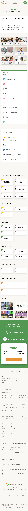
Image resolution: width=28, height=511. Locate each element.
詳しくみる (14, 359)
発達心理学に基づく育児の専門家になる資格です (7, 182)
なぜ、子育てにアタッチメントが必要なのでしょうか (20, 182)
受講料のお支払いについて (7, 233)
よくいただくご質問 (19, 251)
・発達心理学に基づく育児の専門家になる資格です (13, 441)
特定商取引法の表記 (9, 507)
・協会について (5, 376)
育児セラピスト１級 (19, 416)
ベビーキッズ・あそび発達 (20, 395)
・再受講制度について (7, 433)
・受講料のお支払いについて (8, 428)
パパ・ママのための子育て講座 (20, 270)
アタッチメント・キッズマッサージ (20, 393)
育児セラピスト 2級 (6, 389)
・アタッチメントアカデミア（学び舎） (11, 452)
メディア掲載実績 (18, 256)
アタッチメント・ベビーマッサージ (20, 390)
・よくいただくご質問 (7, 426)
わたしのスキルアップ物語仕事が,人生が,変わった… (7, 195)
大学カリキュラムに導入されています (7, 188)
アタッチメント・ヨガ (19, 397)
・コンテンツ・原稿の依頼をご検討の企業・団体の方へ (14, 470)
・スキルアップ (5, 414)
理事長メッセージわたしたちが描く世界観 (20, 188)
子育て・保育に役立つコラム (7, 270)
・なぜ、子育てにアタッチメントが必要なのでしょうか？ (14, 444)
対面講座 (3, 209)
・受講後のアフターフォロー (8, 431)
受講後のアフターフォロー (20, 233)
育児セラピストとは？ (6, 227)
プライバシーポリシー (19, 507)
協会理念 (4, 380)
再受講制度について (6, 238)
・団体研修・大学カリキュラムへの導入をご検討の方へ (14, 473)
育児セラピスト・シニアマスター (8, 419)
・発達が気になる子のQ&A (8, 459)
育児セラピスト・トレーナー (20, 419)
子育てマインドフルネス (20, 404)
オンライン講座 (18, 209)
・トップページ (5, 371)
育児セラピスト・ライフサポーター (20, 408)
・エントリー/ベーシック (7, 387)
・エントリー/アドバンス (7, 402)
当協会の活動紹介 (5, 256)
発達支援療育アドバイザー (8, 416)
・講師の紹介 (14, 371)
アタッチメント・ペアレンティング (8, 411)
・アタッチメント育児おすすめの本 (10, 462)
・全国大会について (6, 436)
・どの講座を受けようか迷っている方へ (11, 464)
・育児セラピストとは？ (7, 423)
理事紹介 (16, 378)
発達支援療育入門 (6, 392)
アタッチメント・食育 (7, 397)
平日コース (4, 214)
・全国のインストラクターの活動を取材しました (13, 457)
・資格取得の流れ (23, 371)
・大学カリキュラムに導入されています (11, 447)
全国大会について (5, 251)
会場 (3, 382)
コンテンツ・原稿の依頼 (14, 285)
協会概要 (16, 380)
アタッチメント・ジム (7, 395)
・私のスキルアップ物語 (7, 449)
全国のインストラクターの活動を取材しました (20, 195)
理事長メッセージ (6, 378)
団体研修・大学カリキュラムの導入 (14, 292)
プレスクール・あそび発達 (8, 407)
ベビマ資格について (19, 227)
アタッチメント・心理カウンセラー (8, 405)
